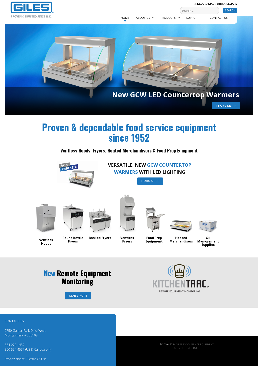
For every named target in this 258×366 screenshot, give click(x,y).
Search (230, 10)
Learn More (226, 106)
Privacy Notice (15, 359)
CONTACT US (14, 321)
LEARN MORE (150, 181)
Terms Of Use (37, 359)
